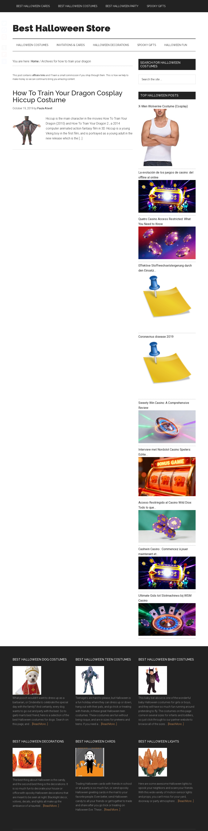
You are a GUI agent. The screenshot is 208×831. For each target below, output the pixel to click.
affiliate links (38, 75)
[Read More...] (40, 724)
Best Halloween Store (61, 28)
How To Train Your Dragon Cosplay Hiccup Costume (67, 96)
